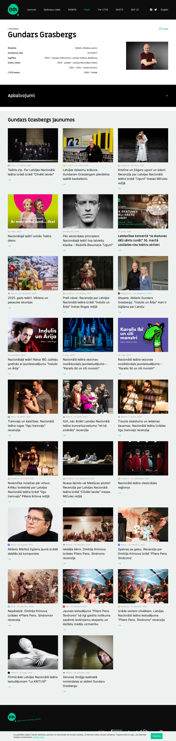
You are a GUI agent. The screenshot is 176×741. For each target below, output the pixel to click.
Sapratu (156, 736)
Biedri (87, 9)
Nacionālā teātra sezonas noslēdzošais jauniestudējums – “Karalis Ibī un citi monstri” (85, 364)
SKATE (119, 9)
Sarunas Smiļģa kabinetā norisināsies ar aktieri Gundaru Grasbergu (84, 681)
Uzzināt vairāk (38, 737)
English (164, 10)
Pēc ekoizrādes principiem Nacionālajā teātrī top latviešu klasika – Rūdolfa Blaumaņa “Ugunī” (88, 240)
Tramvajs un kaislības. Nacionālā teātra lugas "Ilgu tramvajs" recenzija (31, 425)
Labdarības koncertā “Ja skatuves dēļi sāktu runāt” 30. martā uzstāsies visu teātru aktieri (142, 240)
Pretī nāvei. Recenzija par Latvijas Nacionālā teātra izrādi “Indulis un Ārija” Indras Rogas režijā (86, 302)
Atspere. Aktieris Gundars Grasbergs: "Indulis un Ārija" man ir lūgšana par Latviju (142, 302)
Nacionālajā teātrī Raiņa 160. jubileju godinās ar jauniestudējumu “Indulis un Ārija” (33, 364)
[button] (88, 96)
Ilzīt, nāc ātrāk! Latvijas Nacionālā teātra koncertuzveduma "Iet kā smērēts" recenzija (86, 425)
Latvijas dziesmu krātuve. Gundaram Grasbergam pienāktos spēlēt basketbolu (86, 174)
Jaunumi (31, 9)
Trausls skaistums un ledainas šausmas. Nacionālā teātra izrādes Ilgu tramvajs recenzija (142, 425)
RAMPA (72, 9)
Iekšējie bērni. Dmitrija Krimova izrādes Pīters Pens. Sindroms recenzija (84, 553)
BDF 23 (135, 9)
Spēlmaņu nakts (52, 9)
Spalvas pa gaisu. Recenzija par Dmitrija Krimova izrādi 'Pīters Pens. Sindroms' (143, 553)
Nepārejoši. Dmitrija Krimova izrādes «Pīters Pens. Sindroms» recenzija (30, 615)
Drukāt (165, 29)
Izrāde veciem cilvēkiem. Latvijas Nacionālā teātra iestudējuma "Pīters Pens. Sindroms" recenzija (141, 615)
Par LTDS (103, 9)
